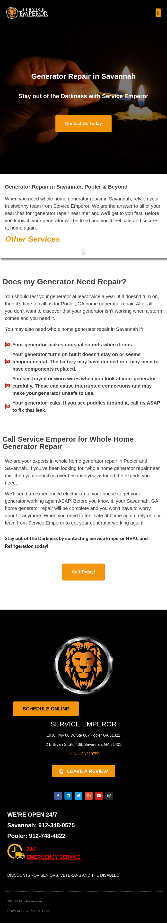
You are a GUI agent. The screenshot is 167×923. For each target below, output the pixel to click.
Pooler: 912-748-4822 (36, 836)
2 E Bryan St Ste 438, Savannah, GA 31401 (83, 744)
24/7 (31, 848)
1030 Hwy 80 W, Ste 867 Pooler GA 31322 (83, 735)
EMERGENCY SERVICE (54, 857)
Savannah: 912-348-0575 (41, 825)
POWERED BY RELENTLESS (28, 911)
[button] (158, 12)
